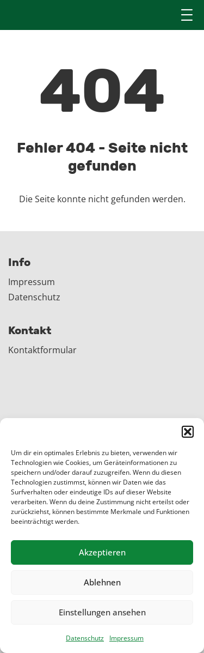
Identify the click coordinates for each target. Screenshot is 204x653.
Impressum (126, 638)
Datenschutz (85, 638)
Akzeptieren (102, 552)
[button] (187, 431)
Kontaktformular (42, 350)
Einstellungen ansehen (102, 612)
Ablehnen (102, 582)
